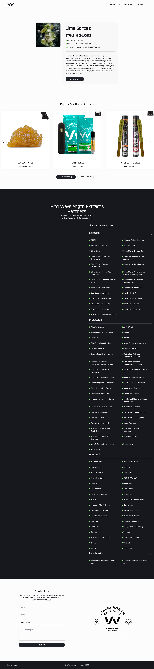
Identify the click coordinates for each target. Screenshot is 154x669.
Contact (141, 4)
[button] (115, 4)
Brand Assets (12, 665)
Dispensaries (129, 4)
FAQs (48, 600)
